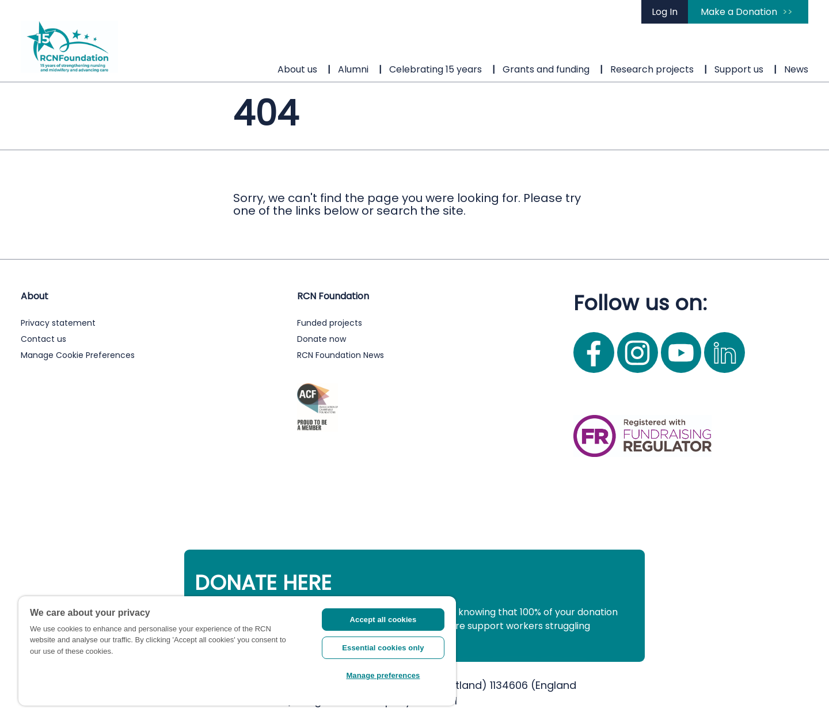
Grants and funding (546, 69)
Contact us (43, 339)
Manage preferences (383, 675)
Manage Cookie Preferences (78, 355)
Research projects (652, 69)
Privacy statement (58, 323)
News (796, 69)
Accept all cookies (383, 619)
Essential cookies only (383, 647)
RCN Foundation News (340, 355)
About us (297, 69)
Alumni (353, 69)
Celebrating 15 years (435, 69)
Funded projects (329, 323)
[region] (237, 651)
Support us (738, 69)
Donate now (321, 339)
